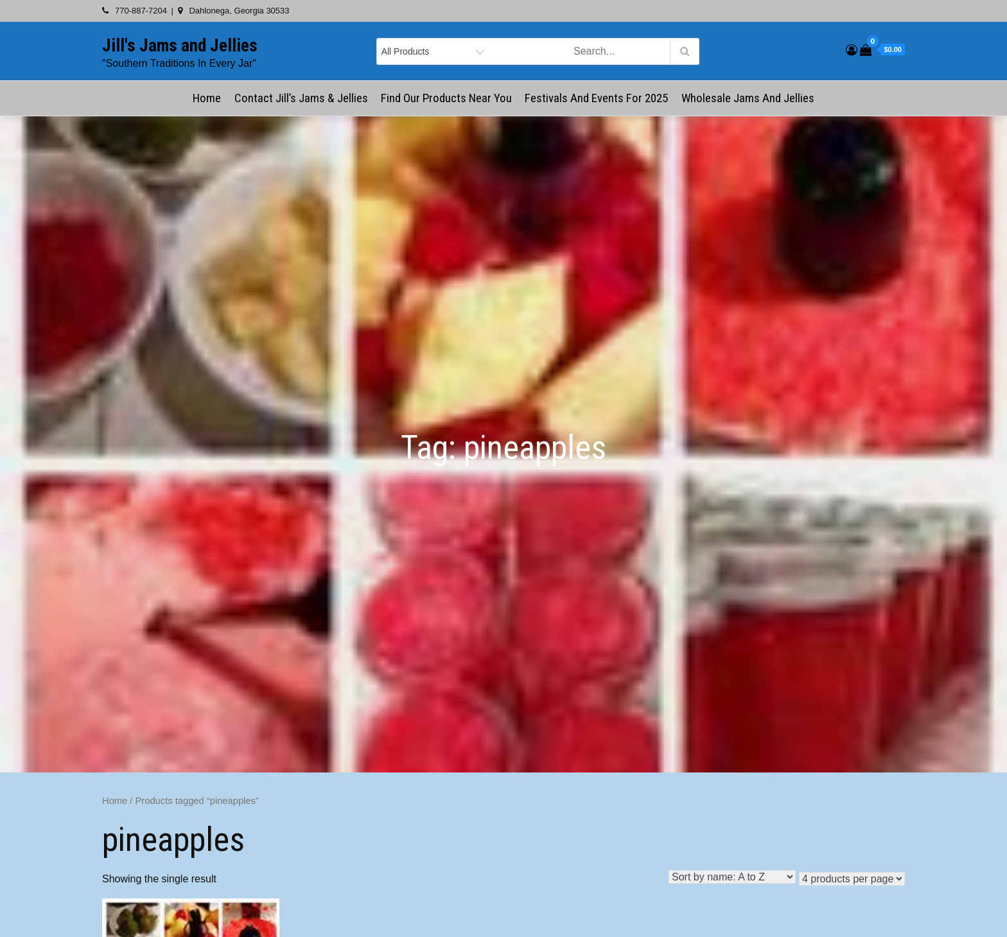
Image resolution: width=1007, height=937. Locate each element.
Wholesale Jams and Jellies (747, 98)
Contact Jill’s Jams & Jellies (301, 98)
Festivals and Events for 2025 (596, 98)
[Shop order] (732, 877)
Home (207, 98)
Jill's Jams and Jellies (180, 45)
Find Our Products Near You (446, 98)
